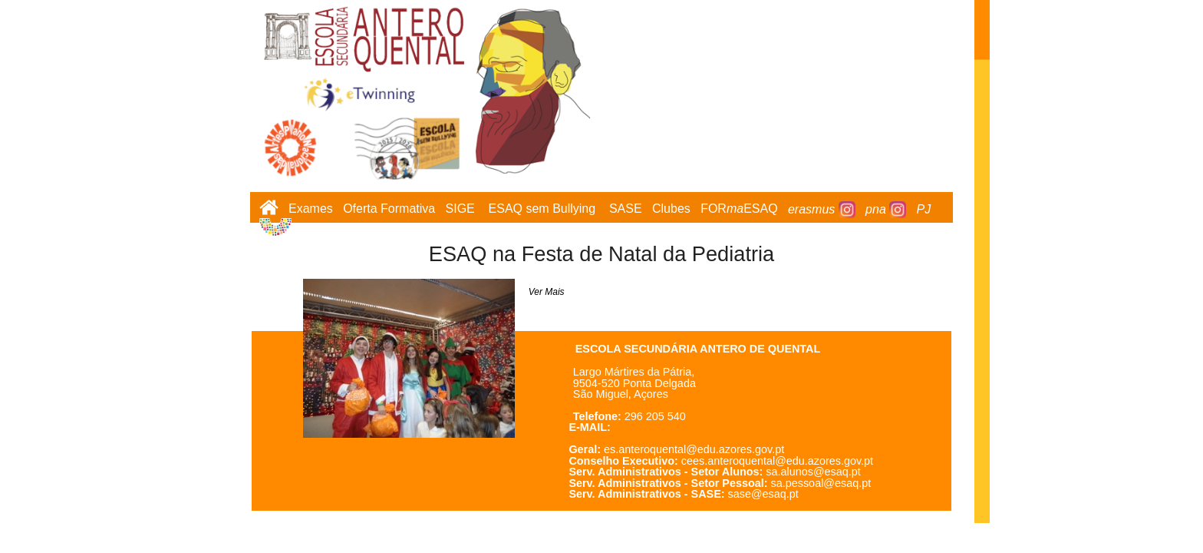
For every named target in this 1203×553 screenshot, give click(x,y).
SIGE (460, 209)
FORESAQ (738, 209)
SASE (625, 209)
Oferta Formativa (389, 209)
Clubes (671, 209)
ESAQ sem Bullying (542, 209)
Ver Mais (547, 291)
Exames (310, 209)
